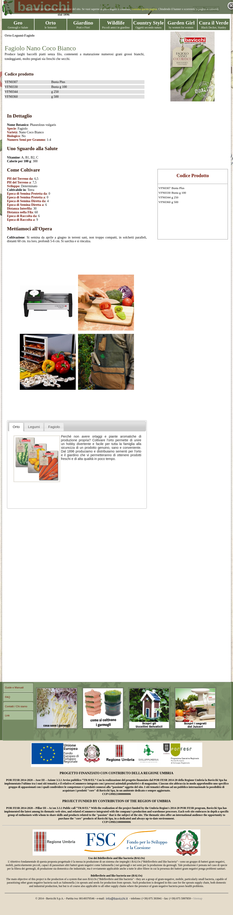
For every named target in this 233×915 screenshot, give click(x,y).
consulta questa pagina (144, 9)
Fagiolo (29, 35)
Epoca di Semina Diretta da (26, 201)
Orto (8, 35)
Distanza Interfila (19, 208)
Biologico (13, 136)
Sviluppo (13, 186)
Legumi (17, 35)
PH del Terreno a (19, 182)
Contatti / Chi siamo (16, 706)
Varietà (12, 132)
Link (7, 715)
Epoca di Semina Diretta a (25, 205)
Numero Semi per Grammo (26, 140)
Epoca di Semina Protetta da (27, 193)
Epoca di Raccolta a (21, 219)
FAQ (7, 697)
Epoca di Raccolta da (21, 216)
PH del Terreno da (20, 178)
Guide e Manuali (14, 687)
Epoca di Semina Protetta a (26, 197)
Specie (11, 128)
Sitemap (197, 898)
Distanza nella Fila (20, 212)
